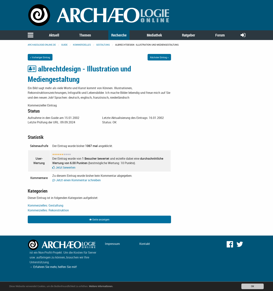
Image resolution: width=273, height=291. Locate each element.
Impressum (112, 244)
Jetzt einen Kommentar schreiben (76, 180)
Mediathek (154, 35)
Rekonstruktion (59, 210)
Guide (64, 44)
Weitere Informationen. (101, 286)
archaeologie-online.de (42, 44)
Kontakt (144, 244)
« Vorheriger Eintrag (40, 57)
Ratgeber (188, 35)
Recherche (119, 35)
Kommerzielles (82, 44)
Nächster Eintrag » (159, 57)
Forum (220, 35)
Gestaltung (103, 44)
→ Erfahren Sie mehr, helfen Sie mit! (53, 267)
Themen (85, 35)
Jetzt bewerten (63, 167)
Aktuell (54, 35)
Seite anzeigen (99, 219)
